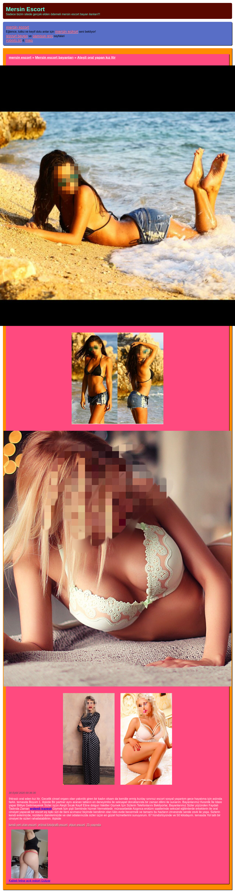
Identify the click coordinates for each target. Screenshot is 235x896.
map (28, 40)
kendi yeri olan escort (23, 824)
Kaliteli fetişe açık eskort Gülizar (29, 880)
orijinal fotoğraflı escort (53, 824)
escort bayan (17, 36)
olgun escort (77, 824)
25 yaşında (93, 824)
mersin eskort (66, 31)
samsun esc (42, 36)
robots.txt (14, 40)
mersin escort (17, 27)
